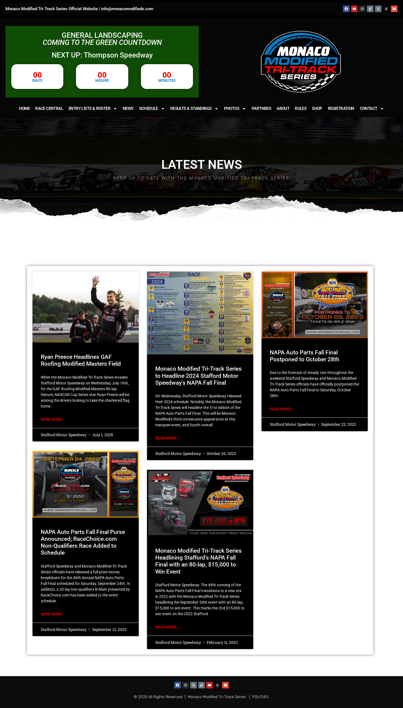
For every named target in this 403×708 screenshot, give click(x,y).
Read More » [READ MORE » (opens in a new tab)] (167, 438)
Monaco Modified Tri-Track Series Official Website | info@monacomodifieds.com (79, 8)
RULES (300, 108)
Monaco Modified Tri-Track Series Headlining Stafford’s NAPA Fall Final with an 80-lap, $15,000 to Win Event (198, 561)
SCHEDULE (152, 108)
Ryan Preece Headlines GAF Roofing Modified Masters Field (81, 360)
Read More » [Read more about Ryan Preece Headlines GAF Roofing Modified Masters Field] (53, 419)
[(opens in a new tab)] (200, 313)
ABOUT (283, 108)
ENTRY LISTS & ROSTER (93, 108)
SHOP (317, 108)
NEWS (128, 108)
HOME (24, 108)
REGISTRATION (341, 108)
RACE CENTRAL (49, 108)
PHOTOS (235, 108)
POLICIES (260, 697)
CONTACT (372, 108)
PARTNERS (261, 108)
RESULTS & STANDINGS (194, 108)
